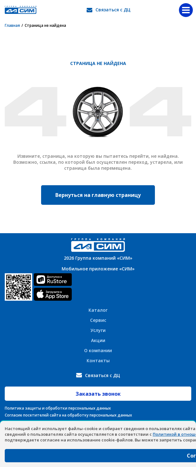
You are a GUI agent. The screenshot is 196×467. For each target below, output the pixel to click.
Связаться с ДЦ (113, 10)
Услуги (98, 330)
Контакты (98, 361)
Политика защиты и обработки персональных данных (58, 408)
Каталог (98, 310)
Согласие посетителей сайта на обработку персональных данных (68, 415)
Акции (98, 340)
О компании (98, 350)
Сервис (98, 320)
